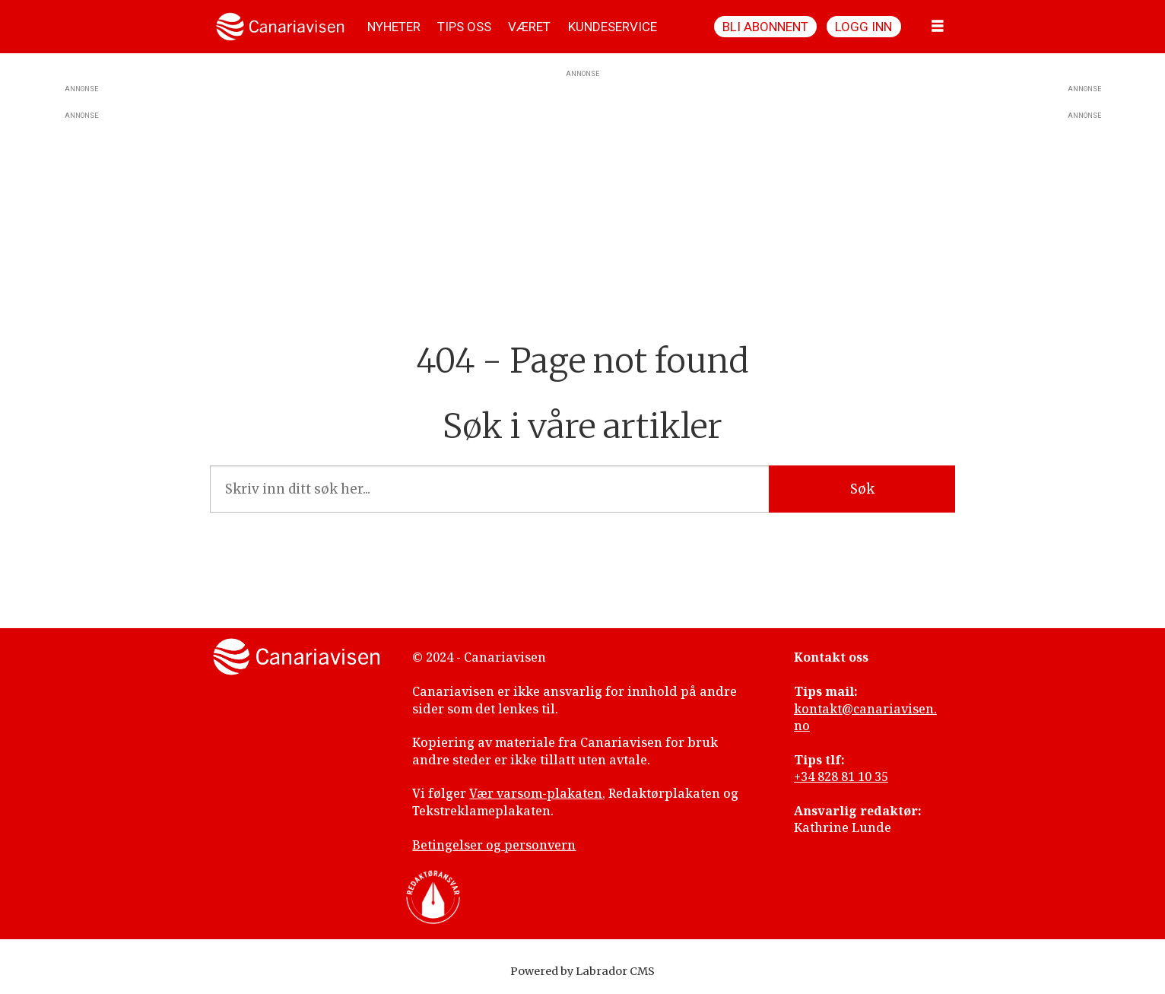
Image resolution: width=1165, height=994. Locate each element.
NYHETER (394, 26)
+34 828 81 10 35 (841, 776)
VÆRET (529, 26)
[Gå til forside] (280, 26)
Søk (862, 489)
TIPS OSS (464, 26)
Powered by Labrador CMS (582, 971)
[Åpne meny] (937, 26)
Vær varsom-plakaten (535, 793)
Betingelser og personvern (494, 845)
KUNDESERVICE (612, 26)
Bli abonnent (765, 26)
